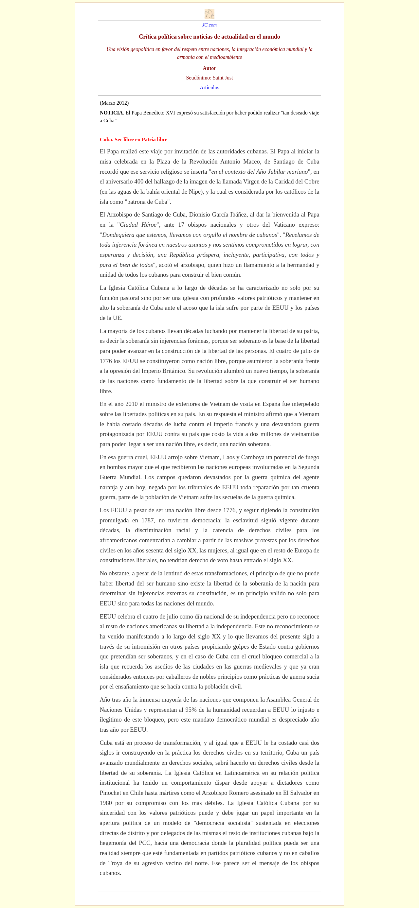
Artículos (209, 87)
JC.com (209, 24)
